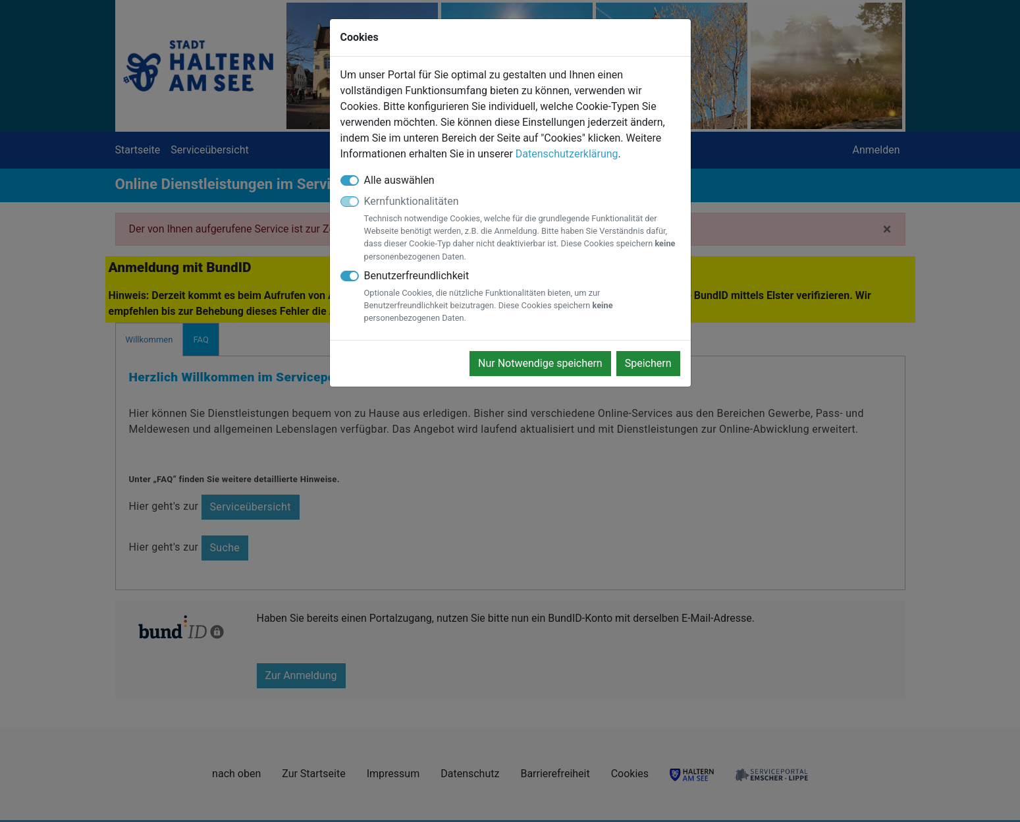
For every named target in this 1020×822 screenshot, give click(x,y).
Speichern (648, 363)
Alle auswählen (399, 180)
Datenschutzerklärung (567, 154)
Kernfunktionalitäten (522, 229)
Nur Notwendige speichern (540, 363)
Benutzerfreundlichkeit (522, 297)
